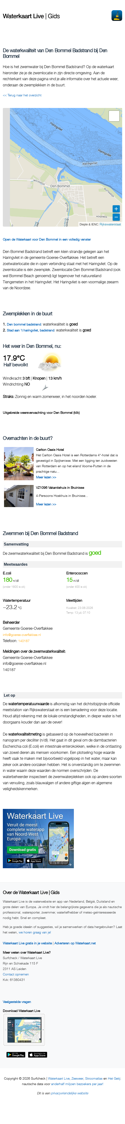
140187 (24, 641)
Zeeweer (77, 1078)
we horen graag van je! (35, 932)
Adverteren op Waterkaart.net (75, 943)
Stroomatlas (94, 1078)
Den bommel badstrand (24, 324)
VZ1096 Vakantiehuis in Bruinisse (60, 487)
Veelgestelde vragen (17, 1002)
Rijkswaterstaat (110, 224)
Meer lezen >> (46, 477)
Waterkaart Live (59, 1078)
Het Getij (114, 1078)
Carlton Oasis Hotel (50, 450)
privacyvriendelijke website (69, 1093)
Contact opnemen (16, 974)
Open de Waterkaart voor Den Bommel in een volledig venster (47, 239)
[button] (114, 116)
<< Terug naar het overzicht (22, 95)
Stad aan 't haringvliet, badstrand (30, 330)
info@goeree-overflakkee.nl (22, 635)
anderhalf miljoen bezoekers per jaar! (77, 1084)
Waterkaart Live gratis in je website (27, 943)
